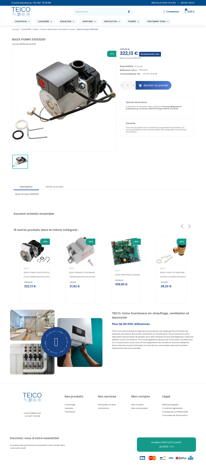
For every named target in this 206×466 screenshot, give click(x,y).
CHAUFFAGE (21, 21)
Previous (182, 226)
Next (189, 226)
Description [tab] (26, 186)
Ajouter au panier (153, 85)
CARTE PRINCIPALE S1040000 (121, 280)
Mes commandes (139, 409)
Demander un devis (107, 406)
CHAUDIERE (44, 21)
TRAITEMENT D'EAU (157, 21)
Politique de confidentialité (175, 413)
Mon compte (137, 406)
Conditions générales (172, 409)
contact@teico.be (32, 414)
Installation (103, 409)
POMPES (132, 21)
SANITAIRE (88, 21)
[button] (56, 343)
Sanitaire (69, 409)
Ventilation (70, 413)
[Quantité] (127, 85)
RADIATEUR (66, 21)
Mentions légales (170, 406)
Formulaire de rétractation (174, 417)
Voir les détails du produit (24, 43)
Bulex (19, 274)
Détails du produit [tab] (54, 186)
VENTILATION (111, 21)
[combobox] (98, 11)
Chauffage (70, 406)
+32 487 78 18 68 (41, 2)
